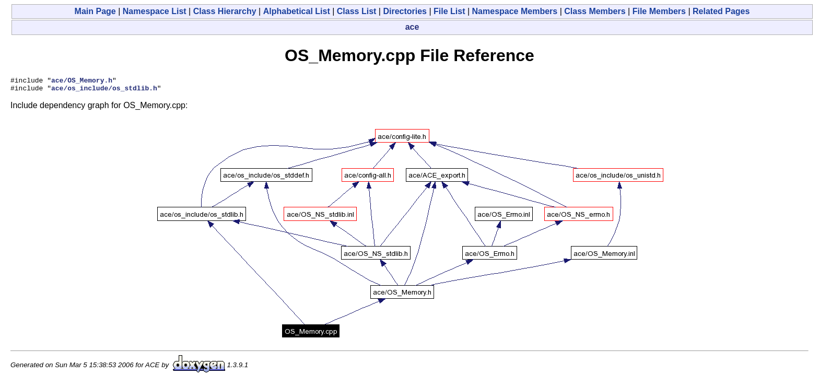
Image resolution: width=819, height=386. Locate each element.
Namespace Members (515, 11)
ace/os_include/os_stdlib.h (104, 91)
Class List (357, 11)
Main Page (95, 11)
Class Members (594, 11)
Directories (405, 11)
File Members (659, 11)
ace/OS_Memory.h (81, 81)
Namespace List (154, 11)
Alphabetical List (296, 11)
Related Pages (721, 11)
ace (412, 26)
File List (449, 11)
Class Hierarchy (224, 11)
